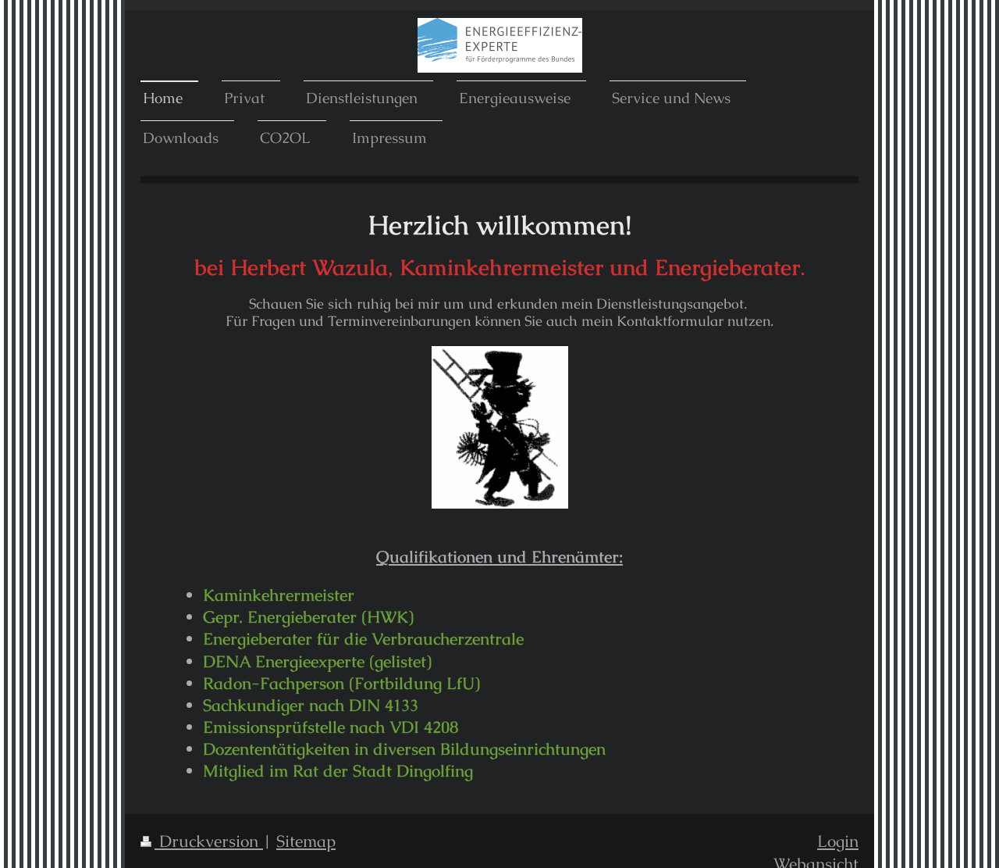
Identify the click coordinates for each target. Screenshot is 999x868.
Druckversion (201, 841)
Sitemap (306, 841)
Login (838, 841)
